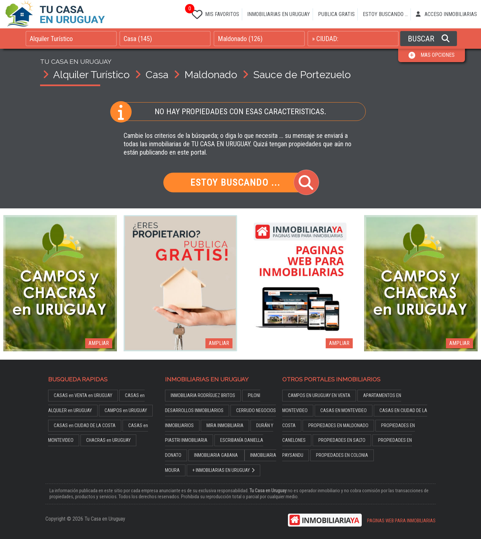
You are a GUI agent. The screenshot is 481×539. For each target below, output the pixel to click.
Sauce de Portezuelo (302, 74)
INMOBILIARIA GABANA (216, 455)
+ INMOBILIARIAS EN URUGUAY (223, 470)
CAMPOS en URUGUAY (126, 410)
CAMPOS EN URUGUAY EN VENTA (319, 395)
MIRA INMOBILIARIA (225, 425)
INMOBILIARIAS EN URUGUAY (278, 14)
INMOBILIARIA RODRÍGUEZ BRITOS (203, 395)
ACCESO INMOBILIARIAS (446, 14)
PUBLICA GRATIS (336, 14)
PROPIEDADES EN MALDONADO (338, 425)
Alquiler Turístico (91, 74)
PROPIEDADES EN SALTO (341, 440)
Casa (157, 74)
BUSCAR (429, 38)
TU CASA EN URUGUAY (76, 61)
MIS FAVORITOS (214, 13)
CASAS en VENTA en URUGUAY (83, 395)
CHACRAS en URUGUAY (108, 440)
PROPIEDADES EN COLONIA (342, 455)
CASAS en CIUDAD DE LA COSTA (85, 425)
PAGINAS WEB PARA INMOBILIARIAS (401, 521)
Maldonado (210, 74)
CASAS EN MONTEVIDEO (343, 410)
